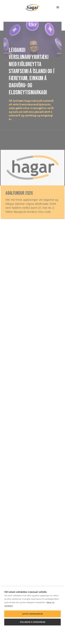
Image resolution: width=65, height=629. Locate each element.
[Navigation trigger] (57, 7)
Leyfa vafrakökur (32, 614)
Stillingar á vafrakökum (32, 622)
